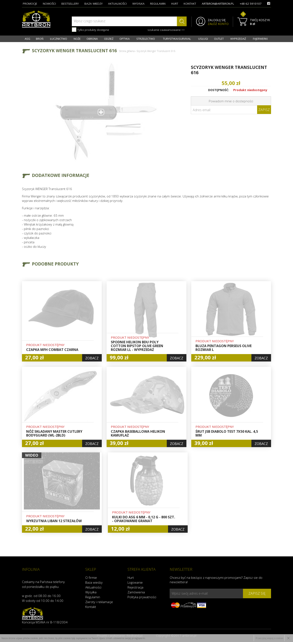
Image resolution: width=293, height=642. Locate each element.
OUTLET (219, 39)
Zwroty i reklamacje (99, 602)
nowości (49, 3)
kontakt (190, 3)
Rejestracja (135, 587)
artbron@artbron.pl (218, 3)
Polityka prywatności (142, 597)
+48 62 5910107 (251, 3)
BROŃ (39, 39)
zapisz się (257, 593)
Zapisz (264, 109)
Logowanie (135, 582)
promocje (30, 3)
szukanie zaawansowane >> (166, 30)
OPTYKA (124, 39)
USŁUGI (203, 39)
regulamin (157, 3)
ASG (27, 39)
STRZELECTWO (145, 39)
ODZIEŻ (108, 39)
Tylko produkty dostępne (90, 29)
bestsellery (70, 3)
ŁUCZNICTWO (58, 39)
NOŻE (77, 39)
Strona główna (127, 51)
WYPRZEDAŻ (238, 39)
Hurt (131, 577)
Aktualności (93, 587)
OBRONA (92, 39)
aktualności (117, 3)
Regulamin (92, 597)
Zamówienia (136, 592)
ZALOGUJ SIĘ (217, 20)
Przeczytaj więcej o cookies (269, 638)
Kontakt (90, 607)
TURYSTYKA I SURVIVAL (177, 39)
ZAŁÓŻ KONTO (218, 24)
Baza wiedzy (94, 582)
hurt (174, 3)
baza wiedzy (93, 3)
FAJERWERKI (260, 39)
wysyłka (138, 3)
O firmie (91, 577)
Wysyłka (90, 592)
